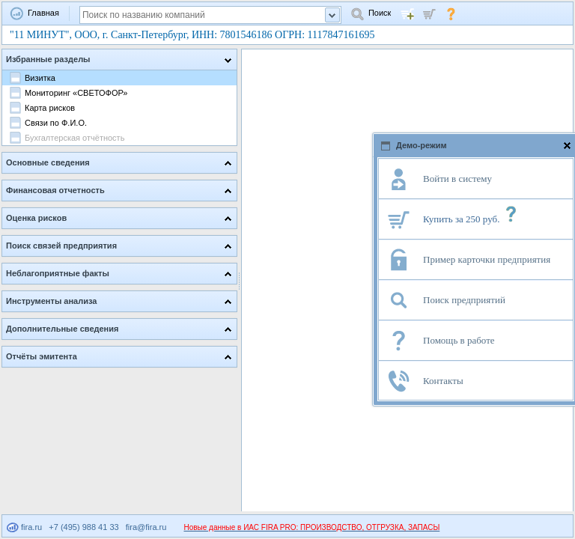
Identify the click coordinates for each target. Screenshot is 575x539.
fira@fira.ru (146, 527)
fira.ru (24, 527)
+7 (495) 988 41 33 (83, 527)
